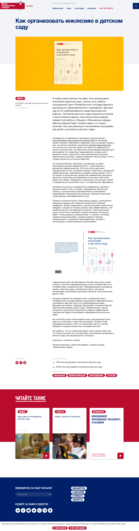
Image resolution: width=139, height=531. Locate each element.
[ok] (21, 362)
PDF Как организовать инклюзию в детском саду (77, 362)
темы (69, 8)
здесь (124, 524)
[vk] (17, 362)
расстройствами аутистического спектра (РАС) (74, 140)
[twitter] (25, 362)
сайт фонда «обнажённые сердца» (64, 3)
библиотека (58, 8)
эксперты (91, 8)
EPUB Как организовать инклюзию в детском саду (77, 367)
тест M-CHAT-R (106, 8)
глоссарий (79, 8)
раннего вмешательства (100, 145)
